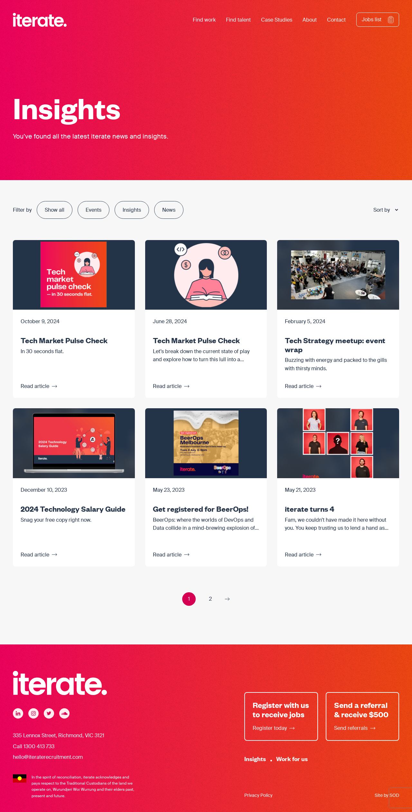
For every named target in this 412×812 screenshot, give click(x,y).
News (168, 210)
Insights (132, 210)
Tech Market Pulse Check (64, 340)
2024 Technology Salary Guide (73, 508)
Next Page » (227, 599)
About (310, 19)
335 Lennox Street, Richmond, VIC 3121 (58, 735)
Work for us (292, 759)
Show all (54, 210)
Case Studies (276, 19)
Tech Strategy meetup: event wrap (335, 344)
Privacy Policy (258, 795)
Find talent (238, 19)
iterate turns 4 (309, 508)
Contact (336, 19)
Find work (204, 19)
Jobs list (371, 19)
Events (93, 210)
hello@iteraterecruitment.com (48, 757)
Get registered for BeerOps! (200, 508)
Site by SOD (387, 795)
